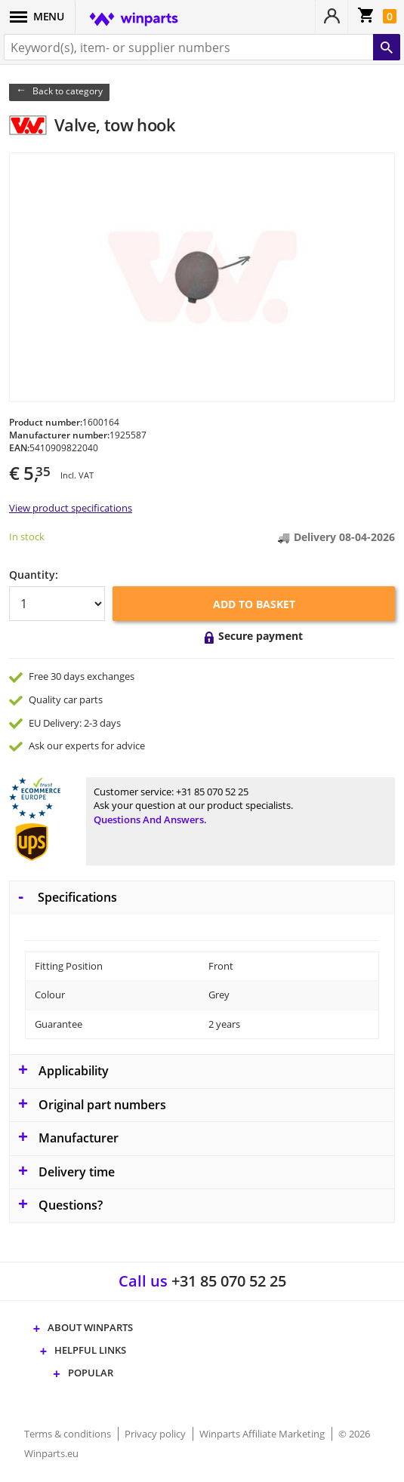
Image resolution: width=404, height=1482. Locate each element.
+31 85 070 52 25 (212, 791)
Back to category (67, 91)
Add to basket (254, 604)
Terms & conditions (68, 1433)
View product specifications (70, 508)
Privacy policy (156, 1433)
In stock (27, 536)
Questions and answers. (150, 819)
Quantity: (33, 574)
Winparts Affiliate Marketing (263, 1433)
